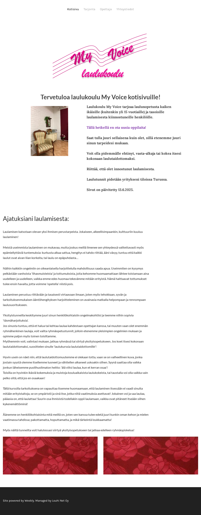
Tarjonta (89, 9)
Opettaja (106, 9)
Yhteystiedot (125, 9)
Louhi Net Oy (60, 501)
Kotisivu (73, 9)
